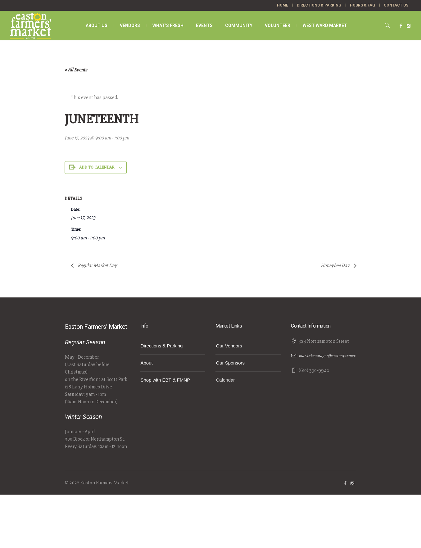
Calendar (225, 380)
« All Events (76, 70)
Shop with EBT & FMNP (165, 380)
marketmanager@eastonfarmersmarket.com (338, 355)
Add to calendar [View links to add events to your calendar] (96, 167)
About (147, 362)
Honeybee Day (336, 265)
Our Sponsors (230, 362)
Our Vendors (229, 345)
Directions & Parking (162, 345)
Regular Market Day (97, 265)
